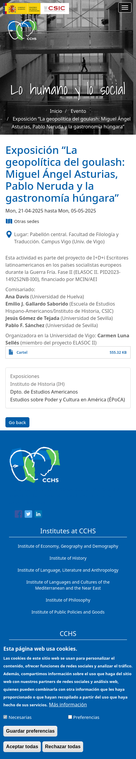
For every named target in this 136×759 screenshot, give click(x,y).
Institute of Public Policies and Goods (68, 612)
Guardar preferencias (30, 735)
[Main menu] (124, 7)
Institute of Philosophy (68, 600)
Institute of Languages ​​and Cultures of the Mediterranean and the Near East (68, 585)
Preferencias (86, 722)
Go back (17, 422)
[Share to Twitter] (28, 515)
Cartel (22, 352)
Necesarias (20, 722)
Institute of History (68, 558)
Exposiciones (24, 376)
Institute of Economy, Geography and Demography (68, 546)
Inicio (56, 111)
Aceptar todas (22, 751)
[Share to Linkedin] (38, 515)
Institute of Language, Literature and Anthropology (68, 570)
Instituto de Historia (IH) (37, 384)
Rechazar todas (62, 751)
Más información (68, 709)
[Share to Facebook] (18, 515)
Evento (78, 111)
